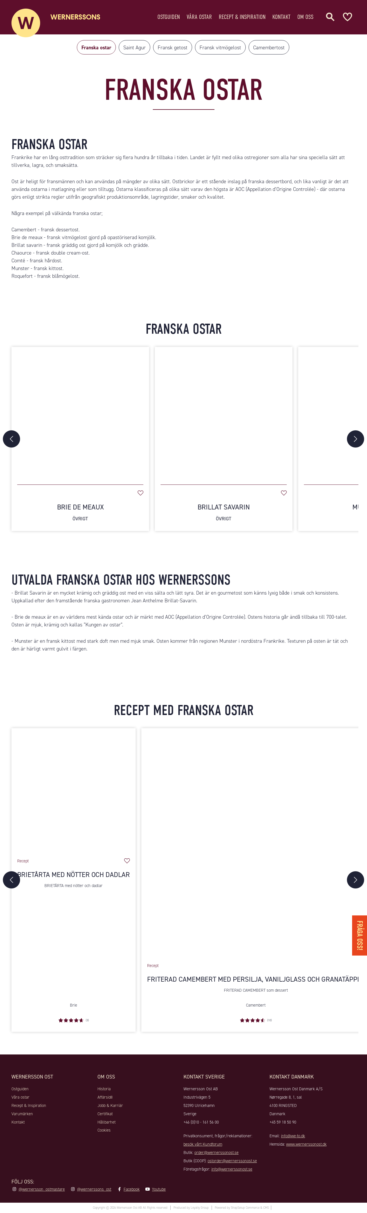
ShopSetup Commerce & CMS (250, 1208)
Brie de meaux (30, 617)
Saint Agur (134, 47)
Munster (23, 641)
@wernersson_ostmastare (42, 1189)
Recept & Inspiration (242, 15)
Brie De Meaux (80, 512)
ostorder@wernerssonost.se (232, 1161)
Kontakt (281, 15)
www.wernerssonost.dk (306, 1144)
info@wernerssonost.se (231, 1169)
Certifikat (105, 1114)
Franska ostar (96, 47)
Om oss (305, 15)
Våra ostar (199, 15)
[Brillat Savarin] (223, 413)
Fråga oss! (359, 935)
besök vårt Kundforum (203, 1144)
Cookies (104, 1130)
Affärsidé (105, 1097)
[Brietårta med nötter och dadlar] (73, 790)
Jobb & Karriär (110, 1105)
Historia (104, 1089)
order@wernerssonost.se (216, 1152)
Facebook (132, 1189)
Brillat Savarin (224, 512)
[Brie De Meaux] (80, 413)
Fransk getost (173, 47)
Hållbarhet (106, 1122)
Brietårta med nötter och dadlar (73, 874)
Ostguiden (168, 15)
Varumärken (22, 1114)
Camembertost (269, 47)
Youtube (159, 1189)
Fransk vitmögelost (220, 47)
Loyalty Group (200, 1208)
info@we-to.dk (293, 1136)
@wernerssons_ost (94, 1189)
